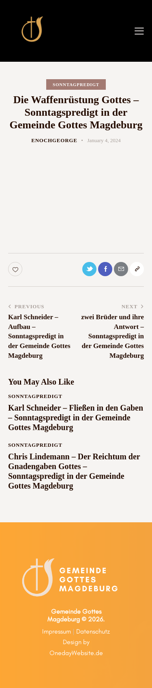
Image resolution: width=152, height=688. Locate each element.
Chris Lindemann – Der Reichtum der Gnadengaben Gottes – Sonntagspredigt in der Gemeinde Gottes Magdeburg (74, 471)
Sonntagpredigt (76, 84)
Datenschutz (93, 631)
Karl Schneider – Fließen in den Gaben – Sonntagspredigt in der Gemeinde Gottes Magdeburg (75, 417)
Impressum (56, 631)
